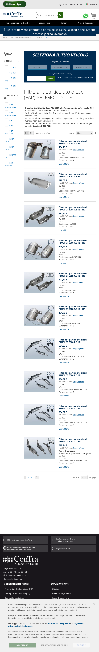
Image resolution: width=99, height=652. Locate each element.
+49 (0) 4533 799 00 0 (12, 568)
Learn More (64, 164)
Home (5, 37)
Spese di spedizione (60, 598)
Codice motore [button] (9, 96)
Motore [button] (8, 61)
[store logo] (13, 14)
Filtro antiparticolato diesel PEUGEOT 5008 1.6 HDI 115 (73, 274)
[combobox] (49, 15)
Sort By (71, 133)
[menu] (49, 23)
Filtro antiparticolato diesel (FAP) (21, 37)
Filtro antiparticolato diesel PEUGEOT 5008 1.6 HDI (73, 142)
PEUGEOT (39, 37)
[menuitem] (17, 23)
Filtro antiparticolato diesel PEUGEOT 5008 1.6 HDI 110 (73, 208)
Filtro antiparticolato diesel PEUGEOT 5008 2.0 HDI (73, 341)
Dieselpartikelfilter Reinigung (17, 593)
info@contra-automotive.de (14, 575)
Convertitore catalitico (14, 598)
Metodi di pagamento (61, 593)
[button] (91, 4)
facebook (8, 579)
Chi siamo (56, 589)
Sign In (61, 4)
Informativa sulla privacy (59, 623)
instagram (18, 579)
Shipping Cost (78, 150)
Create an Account (76, 4)
